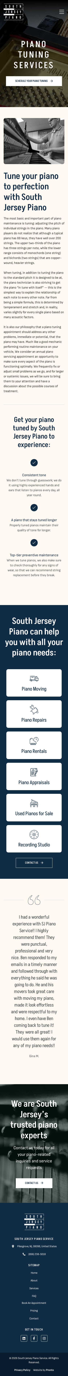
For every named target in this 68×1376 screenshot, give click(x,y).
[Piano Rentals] (34, 741)
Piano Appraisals (34, 782)
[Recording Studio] (34, 834)
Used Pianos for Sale (34, 813)
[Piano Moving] (34, 679)
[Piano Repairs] (34, 710)
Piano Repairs (34, 720)
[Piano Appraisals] (34, 772)
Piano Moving (34, 689)
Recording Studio (34, 844)
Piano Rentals (34, 751)
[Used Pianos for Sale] (34, 803)
